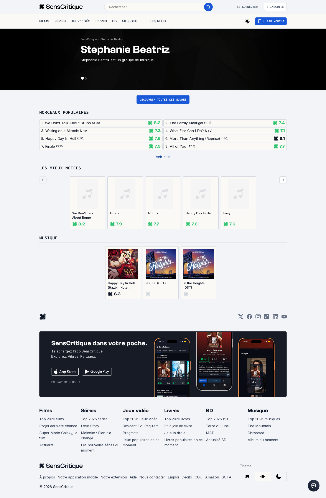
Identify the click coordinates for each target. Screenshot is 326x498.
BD (209, 411)
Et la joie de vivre (178, 426)
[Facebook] (249, 318)
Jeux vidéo (136, 411)
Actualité (46, 445)
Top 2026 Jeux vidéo (140, 419)
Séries (88, 411)
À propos (47, 477)
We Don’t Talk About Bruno (82, 215)
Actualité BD (216, 440)
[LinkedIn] (275, 318)
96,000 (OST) (156, 283)
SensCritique (89, 39)
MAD (210, 433)
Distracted (256, 433)
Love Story (90, 426)
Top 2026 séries (94, 419)
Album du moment (263, 440)
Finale (114, 213)
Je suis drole (174, 433)
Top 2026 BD (217, 419)
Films (45, 411)
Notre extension (113, 477)
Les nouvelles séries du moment (100, 447)
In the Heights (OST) (194, 285)
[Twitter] (240, 318)
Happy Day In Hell (199, 213)
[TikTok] (266, 318)
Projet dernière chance (58, 426)
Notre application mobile (78, 477)
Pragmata (130, 433)
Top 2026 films (51, 419)
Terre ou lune (217, 426)
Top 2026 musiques (264, 419)
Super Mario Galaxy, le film (58, 435)
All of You (155, 213)
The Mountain (259, 426)
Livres (171, 411)
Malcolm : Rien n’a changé (96, 435)
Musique (258, 411)
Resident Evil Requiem (140, 426)
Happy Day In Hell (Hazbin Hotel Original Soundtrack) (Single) (121, 285)
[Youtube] (284, 318)
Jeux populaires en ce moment (141, 442)
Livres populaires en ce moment (183, 442)
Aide (133, 477)
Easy (227, 213)
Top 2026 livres (177, 419)
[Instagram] (258, 318)
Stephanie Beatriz (111, 39)
